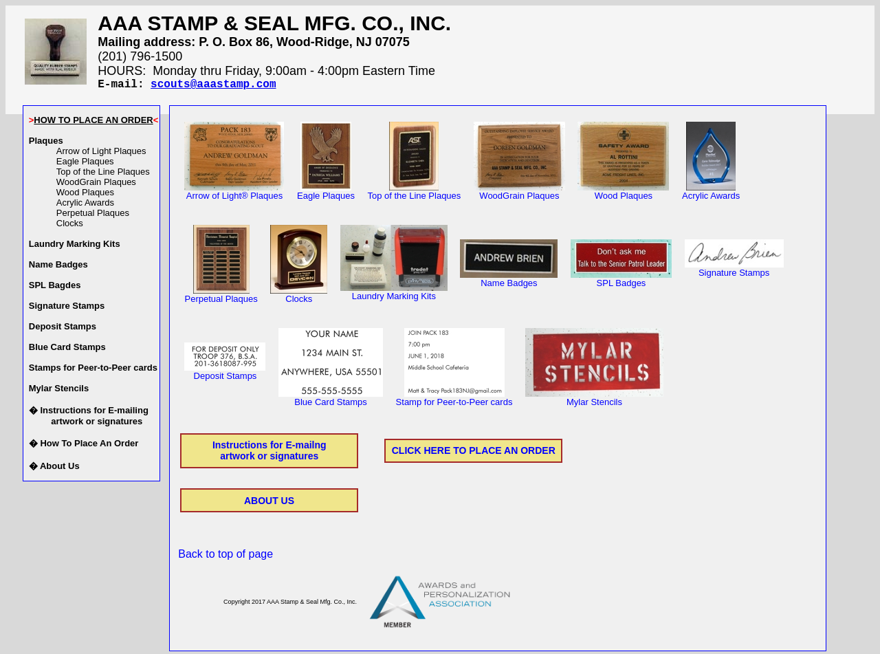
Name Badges (509, 281)
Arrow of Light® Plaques (234, 194)
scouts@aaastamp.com (213, 86)
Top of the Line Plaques (103, 174)
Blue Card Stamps (330, 400)
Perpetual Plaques (92, 215)
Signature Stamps (734, 271)
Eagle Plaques (85, 164)
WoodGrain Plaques (96, 184)
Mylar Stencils (594, 400)
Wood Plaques (85, 195)
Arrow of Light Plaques (101, 154)
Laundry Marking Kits (394, 294)
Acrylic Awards (85, 205)
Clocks (69, 226)
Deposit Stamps (224, 374)
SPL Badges (621, 281)
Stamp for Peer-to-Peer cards (454, 400)
